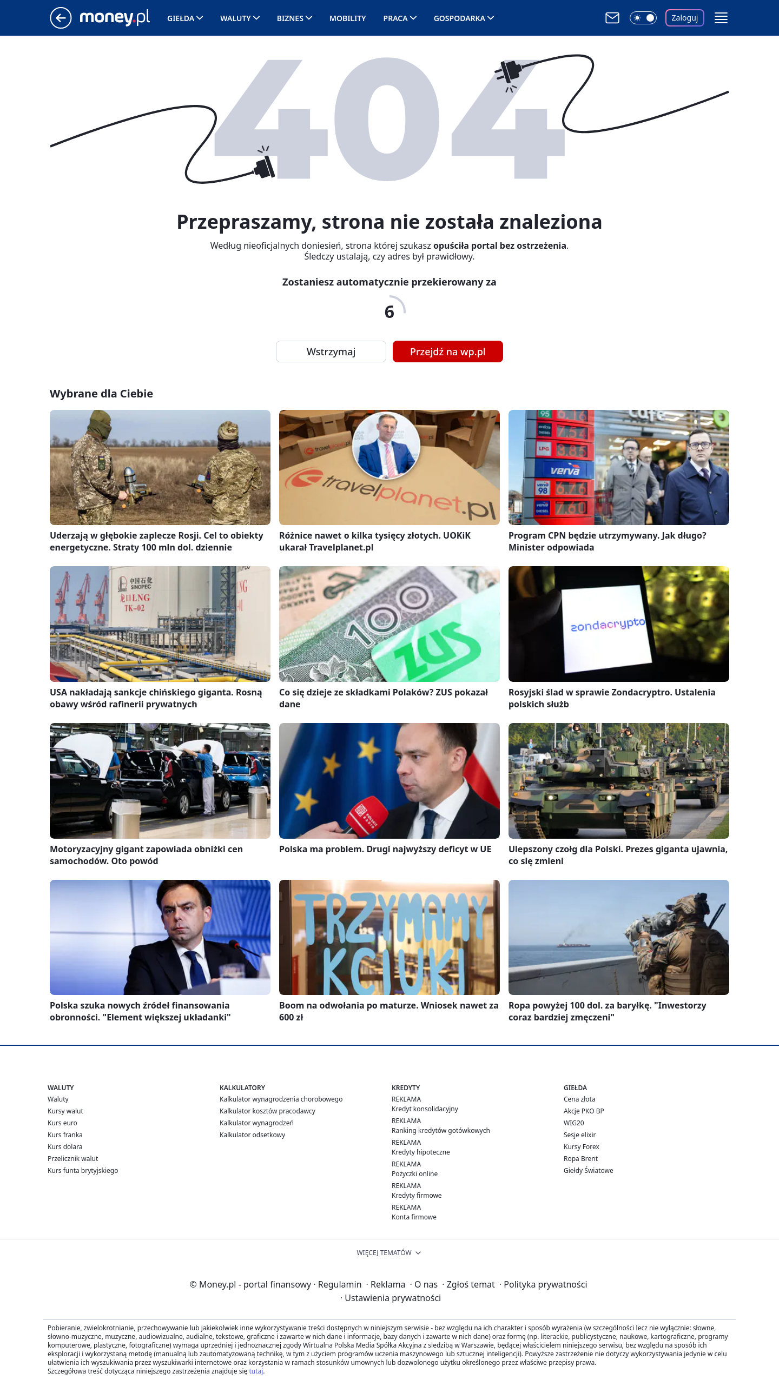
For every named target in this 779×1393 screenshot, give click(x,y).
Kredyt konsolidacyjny (425, 1108)
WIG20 (574, 1122)
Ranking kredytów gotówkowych (441, 1130)
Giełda (180, 18)
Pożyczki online (415, 1173)
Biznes (290, 18)
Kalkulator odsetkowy (252, 1134)
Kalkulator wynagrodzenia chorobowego (281, 1099)
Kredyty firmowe (417, 1195)
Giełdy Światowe (588, 1170)
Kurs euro (62, 1122)
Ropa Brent (581, 1158)
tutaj (256, 1371)
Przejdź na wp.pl (448, 351)
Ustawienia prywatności (390, 1298)
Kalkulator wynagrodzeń (257, 1122)
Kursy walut (65, 1111)
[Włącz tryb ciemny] (643, 17)
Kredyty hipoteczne (421, 1152)
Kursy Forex (581, 1146)
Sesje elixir (580, 1134)
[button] (721, 17)
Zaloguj (685, 17)
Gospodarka (459, 18)
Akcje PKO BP (584, 1111)
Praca (396, 18)
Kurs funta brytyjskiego (83, 1170)
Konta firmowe (414, 1217)
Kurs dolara (65, 1146)
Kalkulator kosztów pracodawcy (267, 1111)
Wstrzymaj (331, 351)
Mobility (347, 18)
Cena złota (580, 1099)
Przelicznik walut (73, 1158)
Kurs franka (65, 1134)
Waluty (235, 18)
